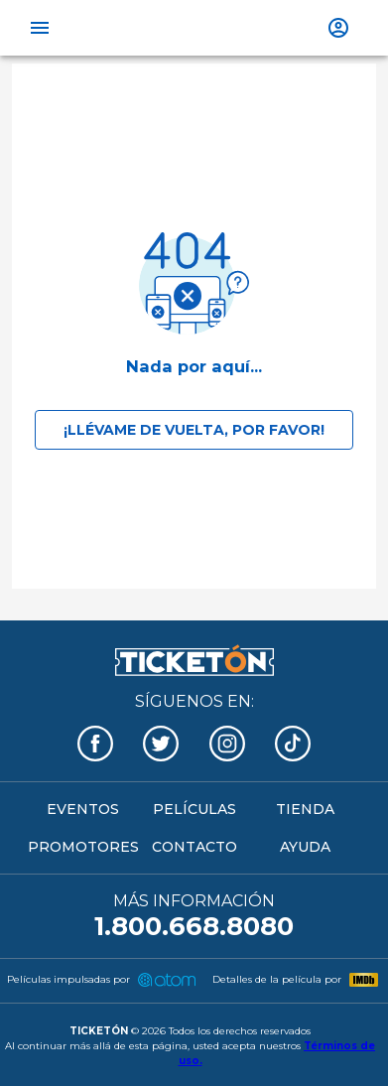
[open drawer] (40, 28)
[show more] (338, 28)
